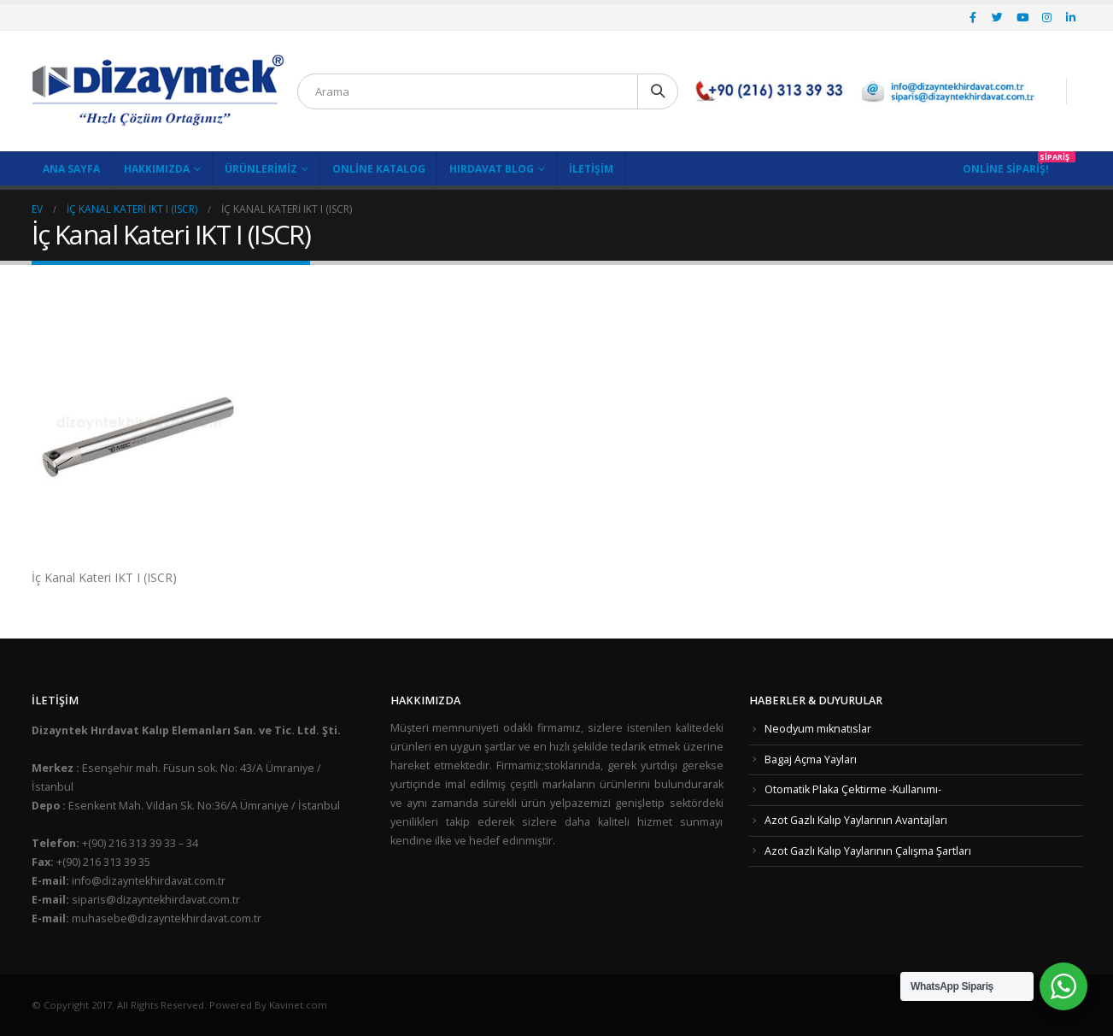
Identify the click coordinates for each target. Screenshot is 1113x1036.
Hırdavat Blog (491, 169)
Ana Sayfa (71, 169)
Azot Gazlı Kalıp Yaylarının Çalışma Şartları (867, 851)
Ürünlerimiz (261, 169)
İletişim (591, 169)
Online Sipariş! (1006, 169)
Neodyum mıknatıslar (817, 728)
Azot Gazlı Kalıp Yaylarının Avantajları (855, 820)
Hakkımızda (157, 169)
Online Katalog (378, 169)
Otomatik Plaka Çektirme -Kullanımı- (852, 789)
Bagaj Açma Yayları (810, 759)
